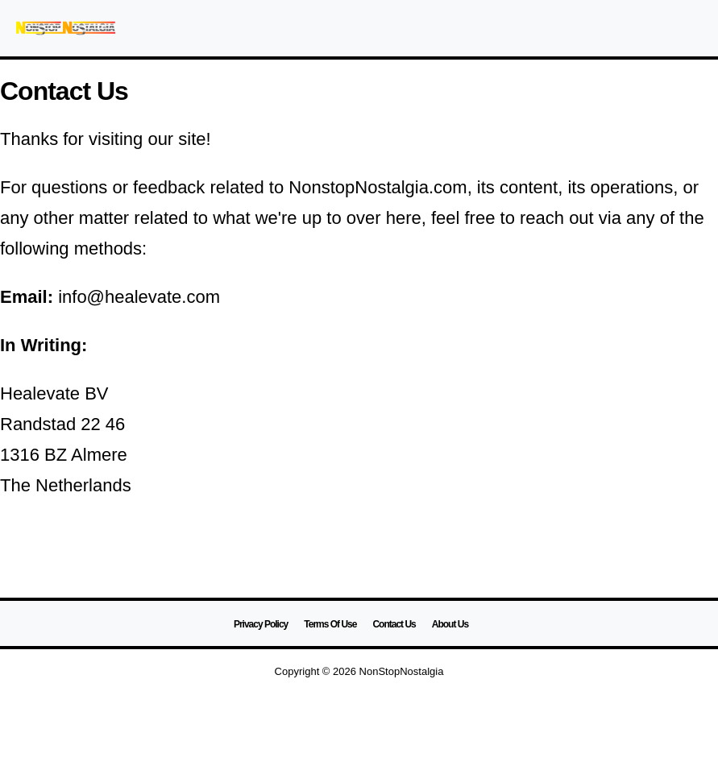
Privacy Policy (261, 624)
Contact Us (393, 624)
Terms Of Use (330, 624)
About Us (450, 624)
